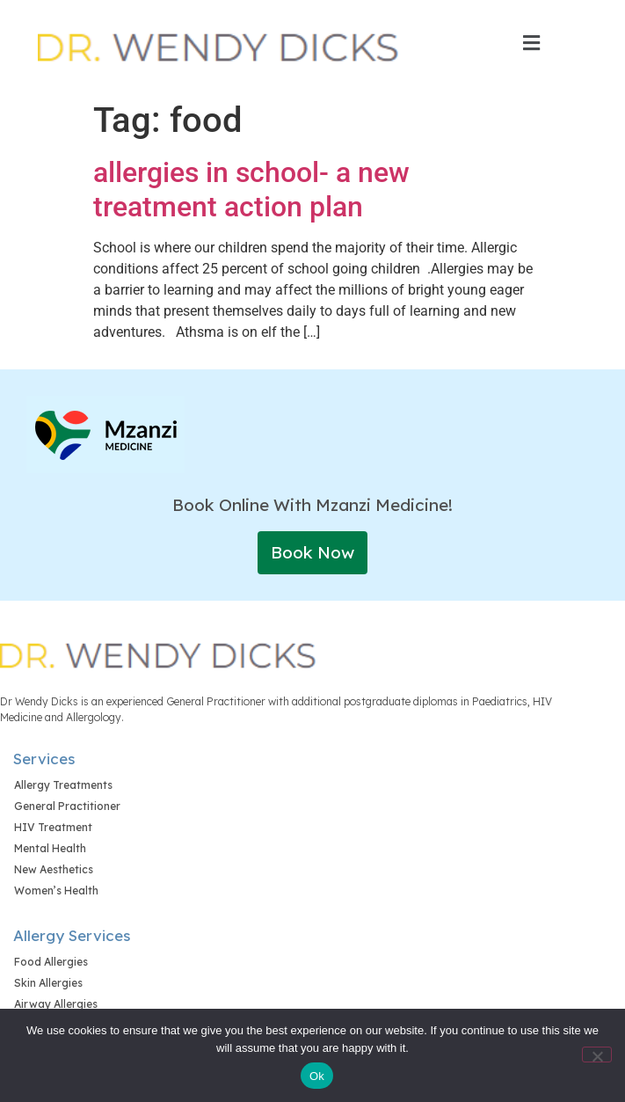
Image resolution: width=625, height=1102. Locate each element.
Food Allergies (51, 961)
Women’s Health (56, 890)
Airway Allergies (56, 1004)
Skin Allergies (48, 982)
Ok (316, 1076)
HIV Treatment (53, 827)
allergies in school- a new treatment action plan (251, 189)
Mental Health (50, 848)
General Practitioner (67, 806)
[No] (597, 1054)
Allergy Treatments (63, 785)
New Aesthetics (53, 869)
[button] (531, 43)
